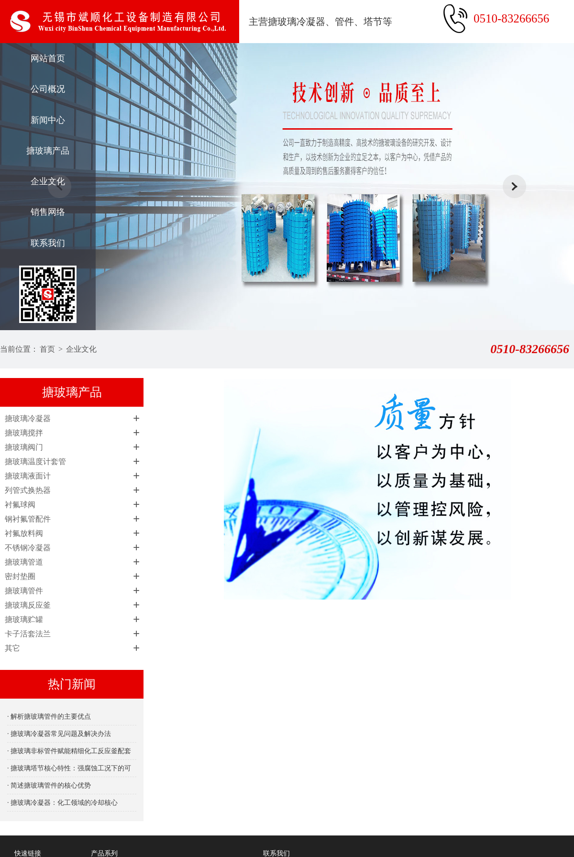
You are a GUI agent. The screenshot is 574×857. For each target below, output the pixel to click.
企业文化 (48, 181)
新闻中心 (48, 120)
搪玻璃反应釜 (28, 605)
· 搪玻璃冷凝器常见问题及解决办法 (59, 733)
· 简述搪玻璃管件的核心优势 (49, 785)
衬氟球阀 (20, 505)
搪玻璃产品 (47, 151)
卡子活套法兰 (28, 634)
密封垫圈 (20, 576)
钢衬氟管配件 (28, 519)
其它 (12, 648)
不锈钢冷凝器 (28, 548)
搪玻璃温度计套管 (35, 461)
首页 (47, 349)
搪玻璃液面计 (28, 476)
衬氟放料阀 (24, 533)
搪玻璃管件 (24, 591)
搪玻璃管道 (24, 562)
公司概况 (48, 89)
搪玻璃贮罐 (24, 619)
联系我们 (48, 243)
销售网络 (48, 212)
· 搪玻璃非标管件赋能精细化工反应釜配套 (69, 751)
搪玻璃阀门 (24, 447)
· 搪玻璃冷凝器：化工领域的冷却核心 (62, 802)
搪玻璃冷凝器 (28, 418)
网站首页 (48, 58)
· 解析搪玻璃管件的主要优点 (49, 716)
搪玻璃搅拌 (24, 433)
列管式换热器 (28, 490)
